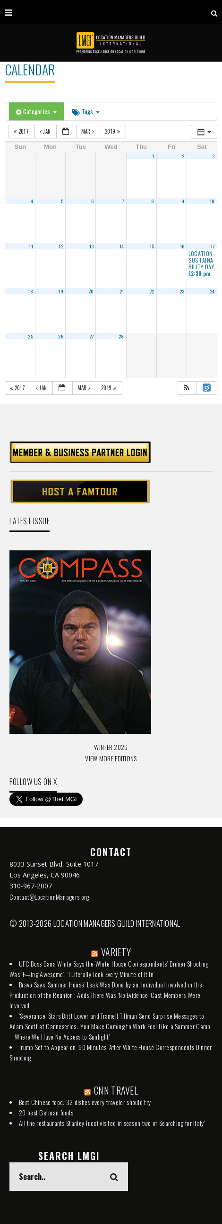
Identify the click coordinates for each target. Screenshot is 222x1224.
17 (213, 246)
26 (60, 336)
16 (182, 246)
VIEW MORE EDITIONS (111, 758)
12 (61, 246)
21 (122, 291)
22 (151, 291)
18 (30, 291)
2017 (22, 131)
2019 (113, 131)
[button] (186, 388)
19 (60, 291)
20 (91, 291)
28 (121, 336)
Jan (46, 131)
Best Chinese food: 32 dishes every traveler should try (85, 1102)
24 (212, 291)
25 (30, 336)
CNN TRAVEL (116, 1090)
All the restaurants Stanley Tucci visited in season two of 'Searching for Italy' (112, 1123)
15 (152, 246)
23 (182, 291)
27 (91, 336)
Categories (36, 111)
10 (212, 201)
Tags (86, 111)
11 (31, 246)
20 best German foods (46, 1112)
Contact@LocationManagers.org (49, 897)
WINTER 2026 (111, 747)
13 (91, 246)
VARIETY (116, 952)
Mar (88, 131)
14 (122, 246)
